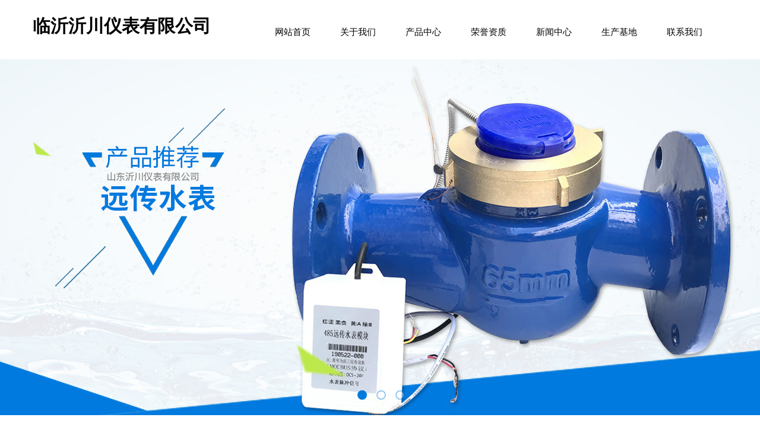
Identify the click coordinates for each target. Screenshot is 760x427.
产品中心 (423, 32)
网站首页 (293, 32)
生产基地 (619, 32)
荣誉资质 (488, 32)
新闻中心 (554, 32)
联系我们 (684, 32)
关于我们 (358, 32)
